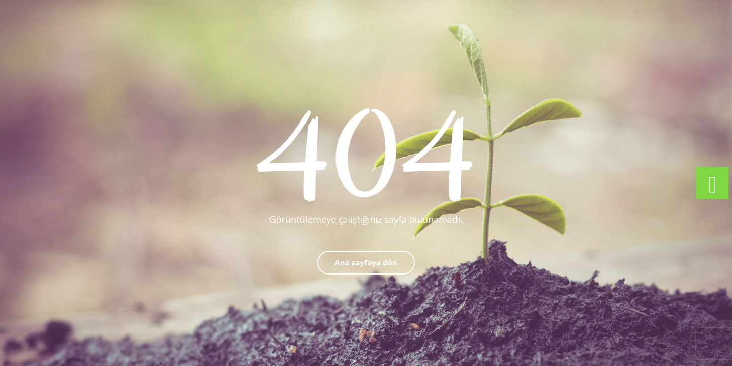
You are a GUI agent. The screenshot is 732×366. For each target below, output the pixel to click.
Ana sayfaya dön (365, 262)
